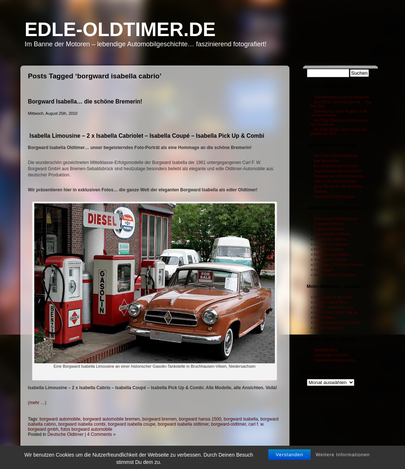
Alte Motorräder (326, 161)
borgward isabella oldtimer (183, 424)
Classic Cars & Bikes (331, 302)
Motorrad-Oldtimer (328, 249)
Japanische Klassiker (331, 244)
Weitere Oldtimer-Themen (335, 275)
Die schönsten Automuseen (336, 166)
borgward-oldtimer (228, 424)
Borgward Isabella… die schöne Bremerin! (85, 101)
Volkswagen (323, 270)
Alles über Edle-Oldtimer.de (336, 156)
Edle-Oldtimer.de (120, 29)
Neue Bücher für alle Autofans (338, 186)
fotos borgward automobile (86, 429)
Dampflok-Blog (326, 350)
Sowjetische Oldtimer (331, 260)
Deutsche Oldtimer (65, 434)
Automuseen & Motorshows (336, 219)
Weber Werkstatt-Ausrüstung (337, 323)
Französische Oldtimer (332, 234)
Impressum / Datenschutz (334, 197)
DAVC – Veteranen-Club (333, 307)
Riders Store (324, 318)
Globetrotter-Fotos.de (331, 355)
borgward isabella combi (81, 424)
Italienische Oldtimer (330, 239)
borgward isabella (241, 419)
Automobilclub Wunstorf (333, 297)
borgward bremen (159, 419)
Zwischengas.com (328, 328)
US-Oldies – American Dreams (338, 265)
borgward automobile (60, 419)
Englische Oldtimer (329, 229)
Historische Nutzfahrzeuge (335, 181)
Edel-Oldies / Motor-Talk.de (336, 312)
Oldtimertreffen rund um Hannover (341, 97)
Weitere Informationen (343, 462)
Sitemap (320, 191)
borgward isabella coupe (131, 424)
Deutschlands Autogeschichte (338, 171)
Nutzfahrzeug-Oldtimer (332, 255)
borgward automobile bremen (111, 419)
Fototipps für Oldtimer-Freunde (339, 176)
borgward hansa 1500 (200, 419)
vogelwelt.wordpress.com (334, 360)
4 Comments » (101, 434)
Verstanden (289, 462)
